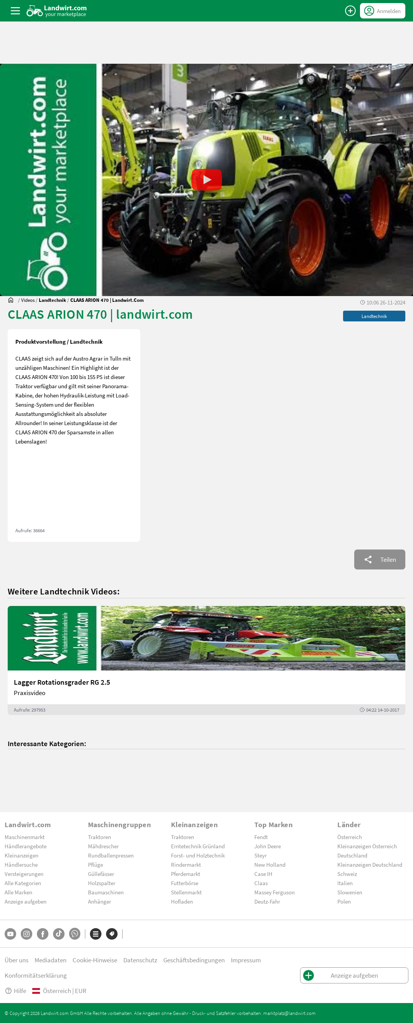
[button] (206, 180)
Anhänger (99, 901)
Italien (345, 883)
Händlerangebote (25, 846)
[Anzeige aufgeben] (350, 10)
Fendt (261, 837)
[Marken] (112, 934)
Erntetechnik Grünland (198, 846)
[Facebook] (42, 934)
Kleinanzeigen (21, 855)
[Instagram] (26, 934)
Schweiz (347, 873)
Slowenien (349, 892)
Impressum (246, 959)
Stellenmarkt (186, 892)
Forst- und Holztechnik (198, 855)
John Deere (267, 846)
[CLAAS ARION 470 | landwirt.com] (107, 300)
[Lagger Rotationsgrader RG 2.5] (206, 660)
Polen (344, 901)
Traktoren (99, 837)
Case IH (263, 873)
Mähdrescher (103, 846)
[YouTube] (10, 934)
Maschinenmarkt (25, 837)
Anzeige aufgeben (25, 901)
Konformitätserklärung (36, 975)
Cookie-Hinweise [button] (95, 959)
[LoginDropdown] (382, 10)
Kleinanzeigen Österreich (367, 846)
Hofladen (182, 901)
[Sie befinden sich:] (12, 300)
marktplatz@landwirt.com (289, 1013)
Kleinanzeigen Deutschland (369, 864)
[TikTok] (59, 934)
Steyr (260, 855)
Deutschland (352, 855)
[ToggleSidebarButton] (15, 11)
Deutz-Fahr (267, 901)
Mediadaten (50, 959)
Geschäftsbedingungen (194, 959)
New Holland (269, 864)
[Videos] (28, 300)
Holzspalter (101, 883)
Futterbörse (184, 883)
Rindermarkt (186, 864)
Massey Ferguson (274, 892)
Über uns (16, 959)
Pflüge (95, 864)
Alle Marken (18, 892)
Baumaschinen (106, 892)
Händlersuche (21, 864)
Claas (261, 883)
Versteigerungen (24, 873)
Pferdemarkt (185, 873)
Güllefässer (101, 873)
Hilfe (15, 990)
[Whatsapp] (74, 933)
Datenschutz (140, 959)
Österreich (349, 837)
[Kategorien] (95, 934)
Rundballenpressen (111, 855)
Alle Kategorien (23, 883)
